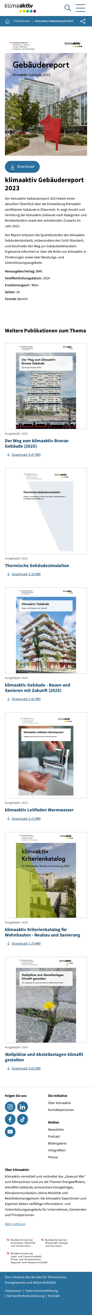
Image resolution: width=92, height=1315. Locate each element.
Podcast (54, 1136)
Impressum (13, 1291)
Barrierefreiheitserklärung (25, 1296)
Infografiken (57, 1150)
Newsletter (56, 1129)
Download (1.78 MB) (26, 943)
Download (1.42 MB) (26, 699)
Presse (53, 1157)
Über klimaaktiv (59, 1103)
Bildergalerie (57, 1143)
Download (22, 167)
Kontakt (54, 1296)
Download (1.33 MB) (26, 574)
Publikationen (21, 21)
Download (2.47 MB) (26, 454)
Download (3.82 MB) (26, 1068)
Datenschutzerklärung (41, 1291)
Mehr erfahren (15, 1224)
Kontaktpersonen (61, 1109)
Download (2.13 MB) (26, 818)
